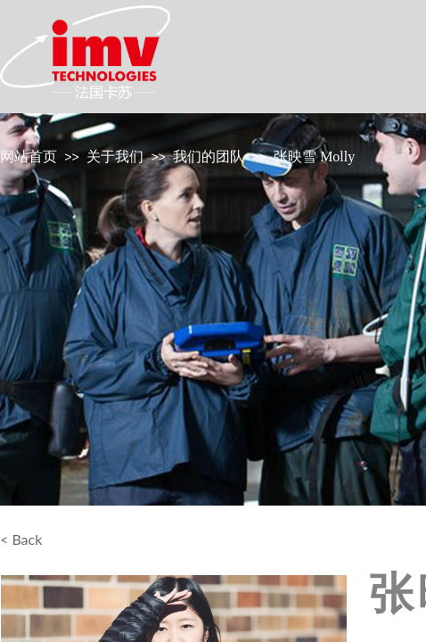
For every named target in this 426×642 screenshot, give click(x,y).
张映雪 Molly (314, 156)
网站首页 (28, 156)
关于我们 (114, 156)
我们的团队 (208, 156)
